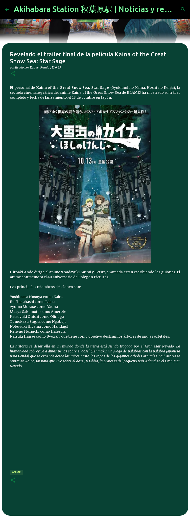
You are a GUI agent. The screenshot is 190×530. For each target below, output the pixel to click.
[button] (13, 73)
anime (16, 472)
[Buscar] (183, 9)
